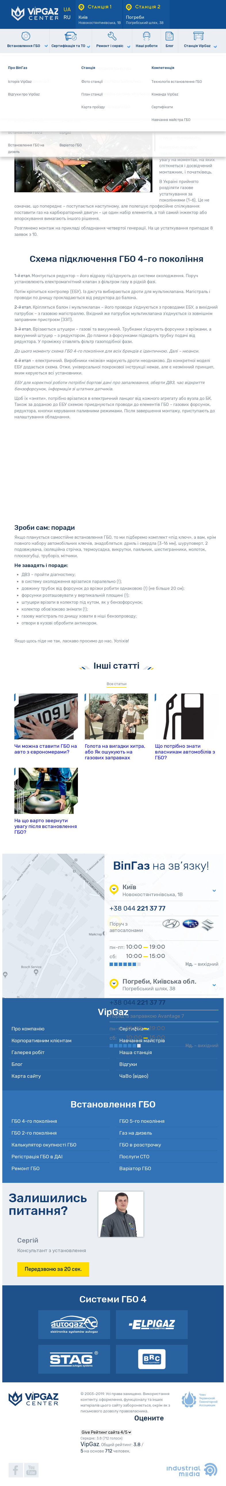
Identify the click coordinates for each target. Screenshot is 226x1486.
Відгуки (128, 1064)
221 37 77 (137, 908)
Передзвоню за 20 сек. (53, 1269)
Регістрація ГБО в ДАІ (37, 1156)
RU (67, 17)
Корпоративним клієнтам (42, 1040)
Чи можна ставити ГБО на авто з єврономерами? (45, 749)
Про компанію (28, 1029)
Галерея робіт (28, 1052)
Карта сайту (26, 1076)
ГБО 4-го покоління (34, 1121)
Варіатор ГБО (135, 1168)
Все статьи (117, 684)
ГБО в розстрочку (140, 1145)
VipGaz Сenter (33, 1398)
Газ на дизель (135, 1133)
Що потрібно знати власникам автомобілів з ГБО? (185, 751)
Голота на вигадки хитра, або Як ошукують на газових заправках (115, 751)
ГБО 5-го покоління (141, 1121)
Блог (17, 1064)
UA (67, 9)
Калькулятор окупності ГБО (44, 1145)
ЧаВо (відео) (133, 1076)
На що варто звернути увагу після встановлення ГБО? (45, 826)
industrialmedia (192, 1469)
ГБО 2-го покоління (34, 1133)
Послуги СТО (134, 1156)
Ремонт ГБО (26, 1168)
